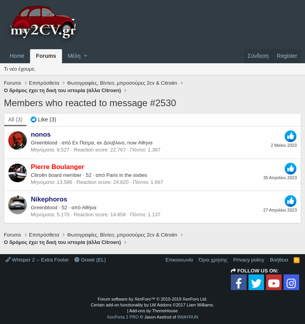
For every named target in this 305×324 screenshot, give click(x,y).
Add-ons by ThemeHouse (153, 310)
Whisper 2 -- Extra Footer (37, 260)
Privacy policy (248, 260)
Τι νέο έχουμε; (19, 69)
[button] (85, 56)
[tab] (43, 120)
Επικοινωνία (179, 260)
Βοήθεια (279, 260)
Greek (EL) (90, 260)
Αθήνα (89, 207)
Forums (46, 56)
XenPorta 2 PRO (123, 317)
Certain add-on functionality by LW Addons (153, 305)
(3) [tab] (15, 119)
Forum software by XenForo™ (152, 299)
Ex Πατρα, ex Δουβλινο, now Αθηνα (112, 143)
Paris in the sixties (126, 175)
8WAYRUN (187, 317)
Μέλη (74, 56)
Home (17, 56)
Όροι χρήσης (213, 260)
